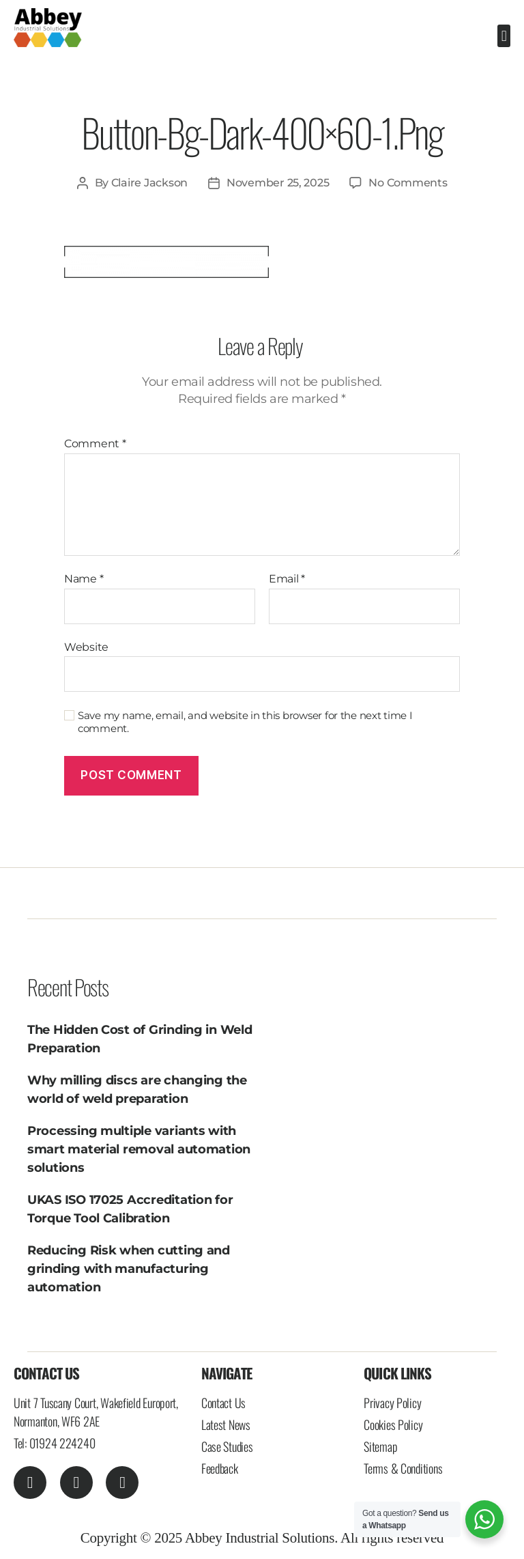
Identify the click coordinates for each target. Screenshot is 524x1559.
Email (287, 579)
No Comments (407, 182)
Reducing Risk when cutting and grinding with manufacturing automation (128, 1269)
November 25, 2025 (278, 182)
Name (83, 579)
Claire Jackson (149, 182)
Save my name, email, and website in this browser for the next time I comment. (245, 722)
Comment (95, 444)
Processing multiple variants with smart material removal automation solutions (138, 1149)
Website (86, 647)
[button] (503, 36)
